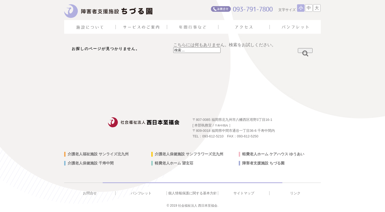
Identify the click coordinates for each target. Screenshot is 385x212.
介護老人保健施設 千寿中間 (91, 163)
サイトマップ (243, 193)
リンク (295, 193)
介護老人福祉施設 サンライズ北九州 (98, 154)
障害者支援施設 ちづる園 (263, 163)
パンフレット (141, 193)
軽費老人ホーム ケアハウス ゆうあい (273, 154)
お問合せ (90, 193)
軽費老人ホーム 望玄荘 (174, 163)
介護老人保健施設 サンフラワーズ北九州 (189, 154)
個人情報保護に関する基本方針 (192, 193)
